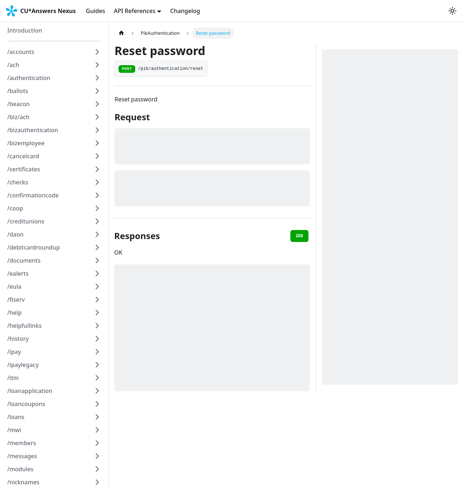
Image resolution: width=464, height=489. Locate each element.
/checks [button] (17, 182)
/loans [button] (15, 417)
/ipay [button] (14, 352)
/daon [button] (15, 234)
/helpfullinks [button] (24, 326)
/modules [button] (20, 469)
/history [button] (18, 339)
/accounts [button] (20, 52)
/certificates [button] (23, 169)
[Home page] (121, 33)
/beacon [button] (18, 104)
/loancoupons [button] (26, 404)
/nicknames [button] (23, 482)
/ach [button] (13, 65)
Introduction (24, 30)
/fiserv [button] (16, 300)
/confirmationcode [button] (33, 195)
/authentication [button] (28, 78)
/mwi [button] (14, 430)
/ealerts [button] (18, 273)
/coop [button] (15, 208)
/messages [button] (22, 456)
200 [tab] (299, 236)
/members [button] (21, 443)
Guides (95, 11)
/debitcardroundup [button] (33, 247)
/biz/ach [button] (18, 117)
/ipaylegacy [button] (23, 365)
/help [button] (14, 313)
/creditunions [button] (25, 221)
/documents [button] (24, 260)
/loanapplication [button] (29, 391)
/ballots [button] (17, 91)
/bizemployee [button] (26, 143)
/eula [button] (14, 287)
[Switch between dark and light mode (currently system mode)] (452, 11)
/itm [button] (13, 378)
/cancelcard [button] (23, 156)
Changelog (185, 11)
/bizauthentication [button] (32, 130)
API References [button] (135, 11)
